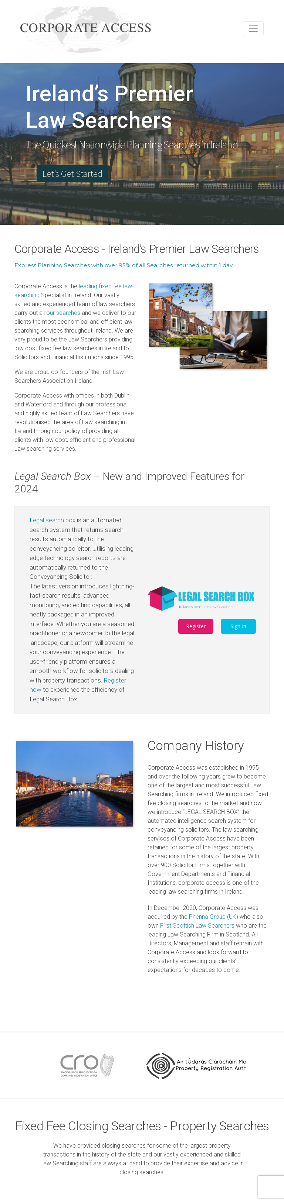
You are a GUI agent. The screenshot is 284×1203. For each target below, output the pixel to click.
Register (196, 626)
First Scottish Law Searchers (197, 925)
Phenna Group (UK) (213, 916)
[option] (84, 1065)
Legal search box (52, 520)
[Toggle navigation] (253, 28)
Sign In (238, 626)
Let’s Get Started (72, 173)
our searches (63, 312)
